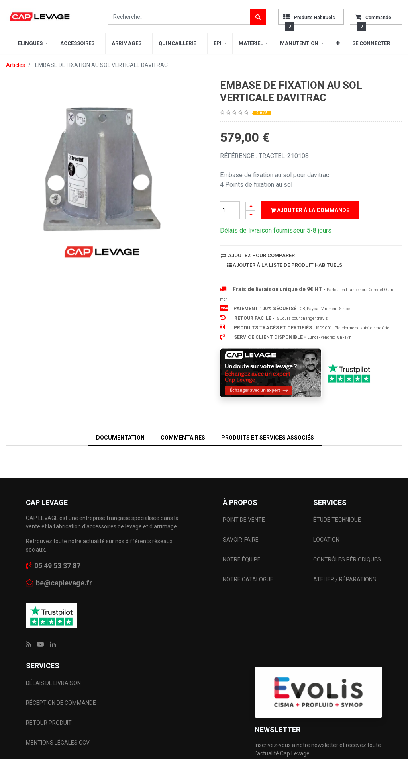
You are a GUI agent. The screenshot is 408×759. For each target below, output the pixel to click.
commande (378, 17)
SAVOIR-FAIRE (241, 539)
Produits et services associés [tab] (267, 437)
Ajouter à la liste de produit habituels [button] (284, 265)
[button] (338, 43)
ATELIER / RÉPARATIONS (344, 579)
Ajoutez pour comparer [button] (258, 255)
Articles (15, 65)
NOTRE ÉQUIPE (242, 559)
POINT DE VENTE (244, 519)
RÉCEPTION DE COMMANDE (61, 703)
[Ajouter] (250, 206)
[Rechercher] (258, 17)
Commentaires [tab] (183, 437)
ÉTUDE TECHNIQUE (337, 519)
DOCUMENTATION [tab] (120, 437)
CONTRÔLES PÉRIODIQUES (347, 559)
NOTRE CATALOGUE (248, 579)
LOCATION (327, 539)
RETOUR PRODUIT (49, 723)
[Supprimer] (250, 215)
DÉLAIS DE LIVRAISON (54, 683)
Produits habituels (314, 17)
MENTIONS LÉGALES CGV (58, 742)
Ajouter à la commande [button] (310, 210)
